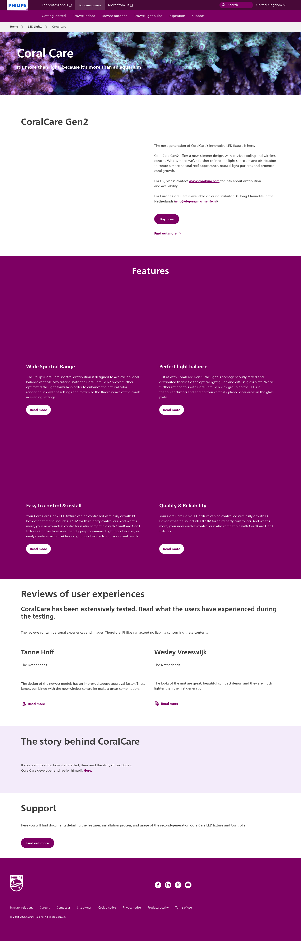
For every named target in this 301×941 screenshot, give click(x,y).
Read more (38, 410)
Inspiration (177, 16)
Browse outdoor (114, 16)
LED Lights (35, 27)
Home (14, 27)
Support (198, 16)
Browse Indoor (84, 16)
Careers (45, 907)
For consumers (90, 5)
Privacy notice (132, 907)
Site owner (84, 907)
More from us (120, 5)
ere (88, 770)
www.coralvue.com (204, 181)
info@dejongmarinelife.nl (196, 201)
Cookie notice (107, 907)
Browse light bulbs (148, 16)
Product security (158, 907)
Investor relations (21, 907)
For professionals (57, 5)
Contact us (63, 907)
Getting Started (54, 16)
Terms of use (183, 907)
